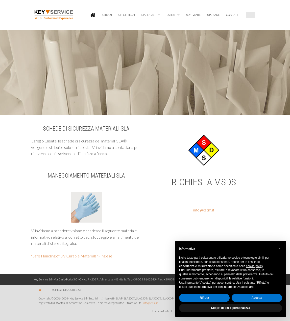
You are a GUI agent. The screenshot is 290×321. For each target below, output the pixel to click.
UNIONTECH (126, 14)
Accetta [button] (256, 297)
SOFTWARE (193, 14)
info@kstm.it (203, 209)
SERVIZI (107, 14)
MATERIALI (148, 14)
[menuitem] (93, 15)
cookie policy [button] (254, 266)
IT (250, 14)
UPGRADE (213, 14)
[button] (280, 249)
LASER (171, 14)
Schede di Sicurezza (66, 289)
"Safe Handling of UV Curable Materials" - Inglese (71, 255)
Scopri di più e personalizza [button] (230, 308)
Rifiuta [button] (204, 297)
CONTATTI (232, 14)
